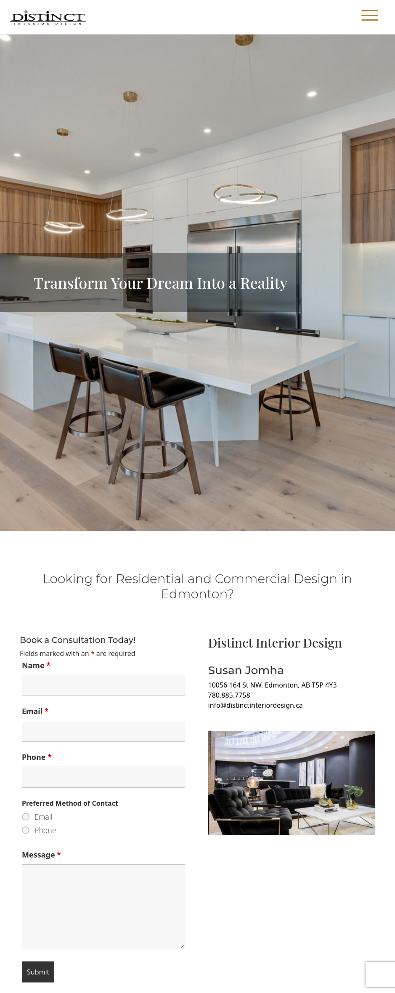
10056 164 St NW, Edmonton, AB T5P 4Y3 (272, 685)
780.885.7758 (229, 695)
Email (35, 711)
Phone (37, 757)
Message (41, 854)
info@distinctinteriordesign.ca (255, 705)
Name (36, 665)
